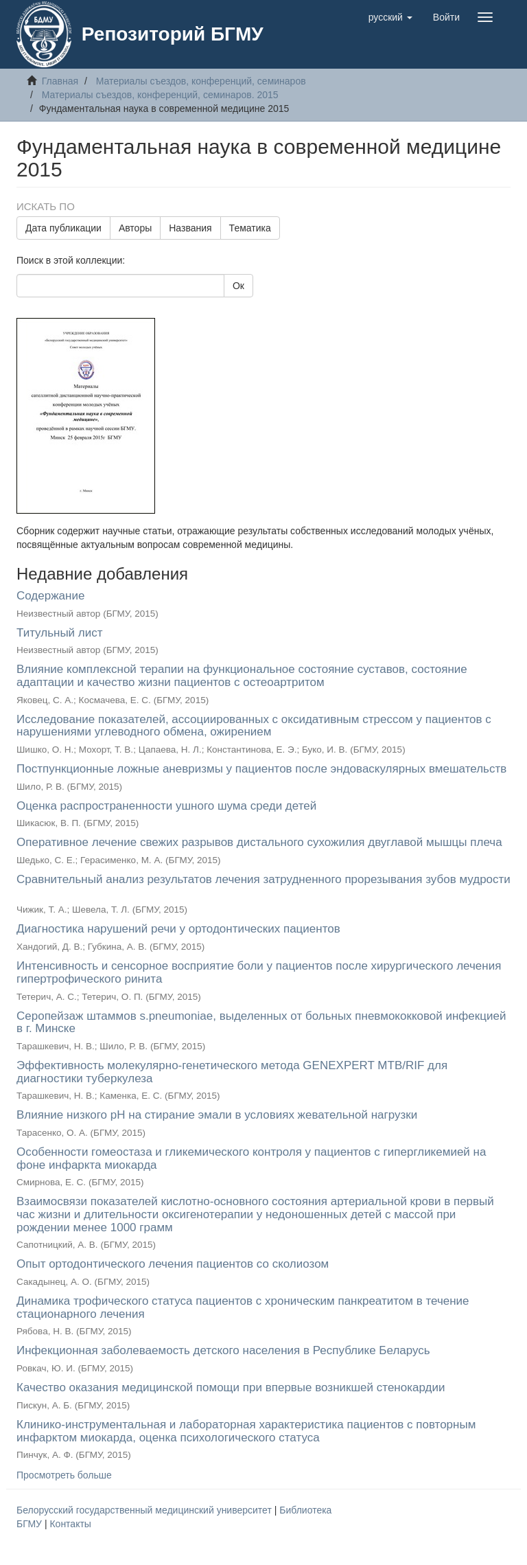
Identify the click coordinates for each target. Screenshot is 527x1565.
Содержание (50, 595)
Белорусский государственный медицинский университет (145, 1510)
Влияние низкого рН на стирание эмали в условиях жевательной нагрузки (216, 1114)
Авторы (135, 227)
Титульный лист (59, 632)
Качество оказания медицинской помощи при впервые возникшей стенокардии (230, 1387)
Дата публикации (63, 227)
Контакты (70, 1523)
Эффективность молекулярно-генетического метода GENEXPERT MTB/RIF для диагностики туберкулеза (231, 1072)
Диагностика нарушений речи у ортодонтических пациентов (178, 928)
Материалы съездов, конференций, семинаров (201, 81)
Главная (60, 81)
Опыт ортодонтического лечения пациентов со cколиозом (172, 1263)
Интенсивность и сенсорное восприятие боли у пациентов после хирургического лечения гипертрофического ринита (258, 972)
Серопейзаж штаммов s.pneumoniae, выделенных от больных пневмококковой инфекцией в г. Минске (261, 1022)
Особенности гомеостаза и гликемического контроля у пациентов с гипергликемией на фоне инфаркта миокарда (251, 1158)
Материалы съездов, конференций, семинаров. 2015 (160, 94)
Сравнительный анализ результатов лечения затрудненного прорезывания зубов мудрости (263, 879)
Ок (238, 285)
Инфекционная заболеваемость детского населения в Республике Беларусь (223, 1350)
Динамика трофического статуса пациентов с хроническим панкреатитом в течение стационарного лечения (242, 1307)
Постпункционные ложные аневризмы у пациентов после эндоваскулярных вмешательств (261, 768)
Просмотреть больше (64, 1475)
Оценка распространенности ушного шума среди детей (166, 805)
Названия (190, 227)
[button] (390, 17)
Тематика (250, 227)
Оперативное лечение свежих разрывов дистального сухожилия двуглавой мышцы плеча (259, 842)
